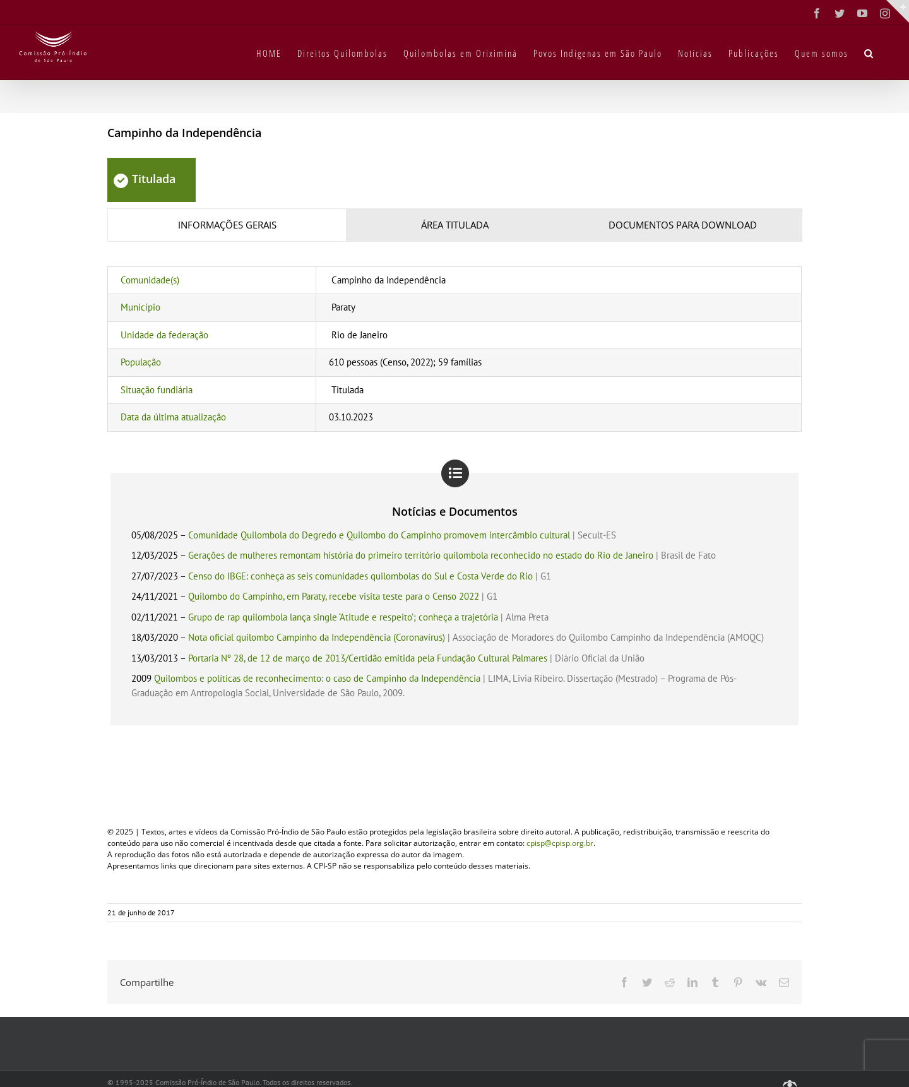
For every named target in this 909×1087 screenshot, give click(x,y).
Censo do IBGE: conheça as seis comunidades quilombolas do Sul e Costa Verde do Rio (360, 576)
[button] (869, 52)
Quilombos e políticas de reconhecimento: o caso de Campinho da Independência (317, 678)
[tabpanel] (454, 349)
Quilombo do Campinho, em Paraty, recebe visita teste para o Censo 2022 (333, 596)
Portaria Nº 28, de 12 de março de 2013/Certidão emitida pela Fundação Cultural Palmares (367, 658)
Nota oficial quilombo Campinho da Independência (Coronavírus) (316, 637)
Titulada (144, 178)
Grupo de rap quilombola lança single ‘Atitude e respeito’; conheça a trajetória (343, 617)
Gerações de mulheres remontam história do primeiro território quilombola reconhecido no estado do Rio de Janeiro (420, 555)
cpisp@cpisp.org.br (559, 843)
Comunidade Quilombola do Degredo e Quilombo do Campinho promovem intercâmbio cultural (379, 535)
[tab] (227, 225)
